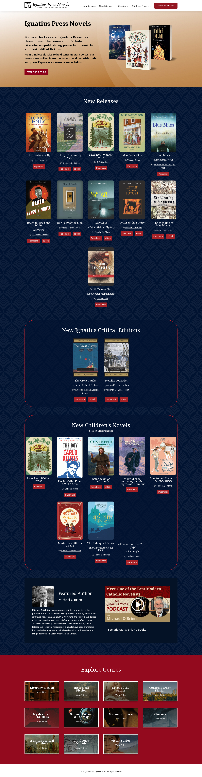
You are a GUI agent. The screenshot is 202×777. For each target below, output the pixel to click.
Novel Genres (105, 6)
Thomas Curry (133, 160)
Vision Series (120, 740)
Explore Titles (36, 72)
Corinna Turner (71, 489)
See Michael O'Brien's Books (127, 629)
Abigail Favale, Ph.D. (71, 228)
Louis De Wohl (40, 160)
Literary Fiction (42, 688)
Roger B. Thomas (102, 555)
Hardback (127, 233)
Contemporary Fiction (160, 689)
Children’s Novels (140, 6)
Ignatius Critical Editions (42, 742)
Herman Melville (114, 390)
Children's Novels (81, 742)
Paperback (38, 166)
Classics (122, 6)
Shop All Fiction (166, 5)
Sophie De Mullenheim (71, 551)
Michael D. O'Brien (133, 227)
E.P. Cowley (102, 162)
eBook (77, 169)
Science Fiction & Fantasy (81, 715)
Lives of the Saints (120, 689)
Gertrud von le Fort (164, 230)
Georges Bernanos (71, 163)
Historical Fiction (81, 689)
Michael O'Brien (121, 714)
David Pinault (102, 298)
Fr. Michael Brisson (40, 235)
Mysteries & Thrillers (42, 715)
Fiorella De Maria (102, 232)
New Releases (89, 6)
